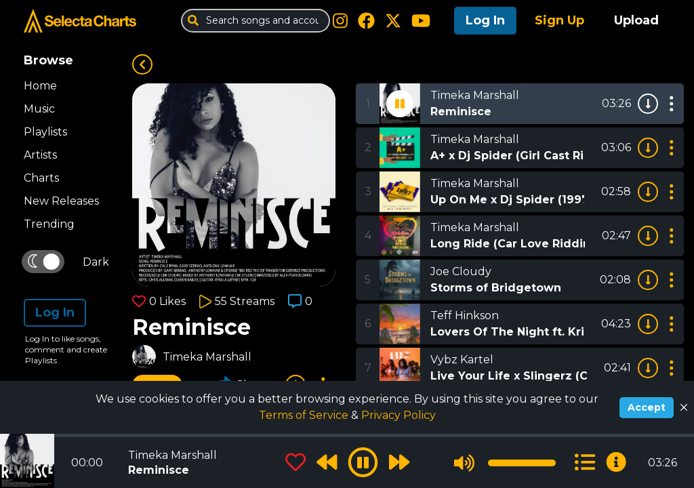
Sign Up (559, 20)
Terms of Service (305, 415)
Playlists (45, 131)
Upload (636, 20)
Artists (40, 154)
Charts (41, 177)
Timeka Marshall (207, 356)
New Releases (61, 201)
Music (39, 108)
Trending (49, 224)
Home (40, 85)
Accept (647, 407)
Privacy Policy (398, 415)
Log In (485, 20)
